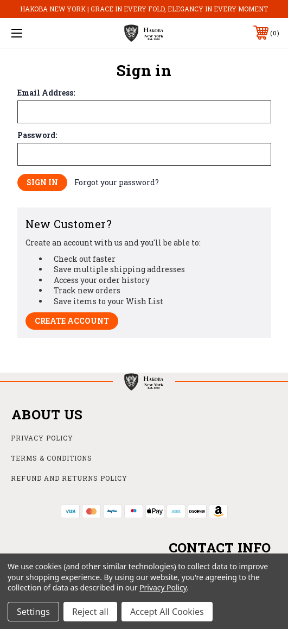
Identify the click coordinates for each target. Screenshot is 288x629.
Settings (33, 612)
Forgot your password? (116, 182)
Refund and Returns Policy (69, 478)
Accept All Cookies (167, 612)
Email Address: (46, 93)
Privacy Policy (42, 437)
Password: (37, 135)
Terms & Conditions (51, 458)
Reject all (90, 612)
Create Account (72, 321)
